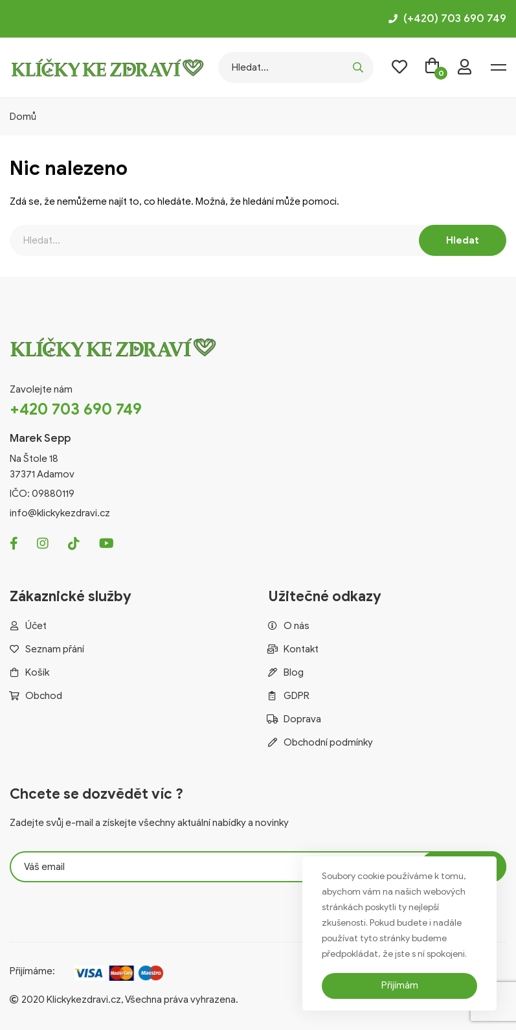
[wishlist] (399, 67)
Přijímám (399, 985)
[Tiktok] (74, 543)
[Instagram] (42, 543)
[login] (464, 67)
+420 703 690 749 (76, 409)
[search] (358, 67)
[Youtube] (106, 543)
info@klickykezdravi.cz (60, 513)
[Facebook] (14, 543)
